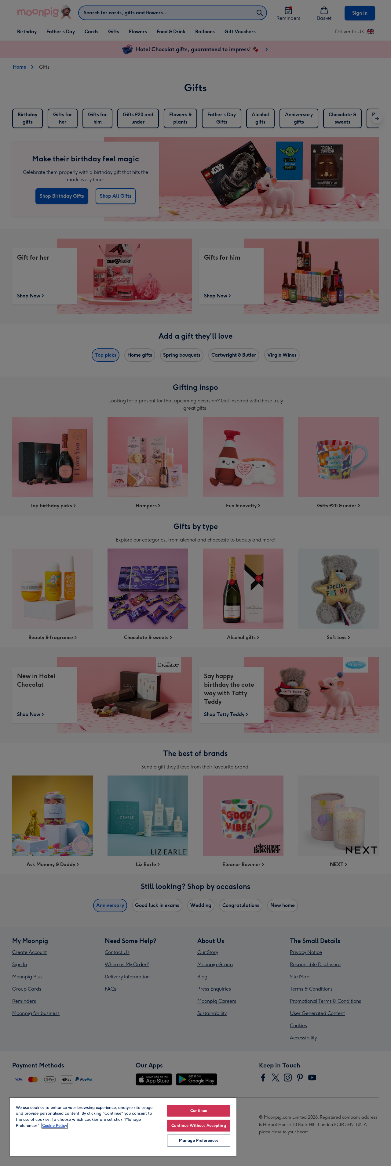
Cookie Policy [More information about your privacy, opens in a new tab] (54, 1125)
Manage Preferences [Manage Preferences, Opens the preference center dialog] (198, 1140)
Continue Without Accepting (198, 1125)
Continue (198, 1110)
